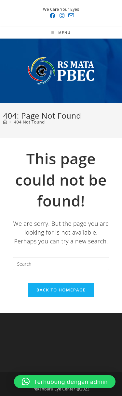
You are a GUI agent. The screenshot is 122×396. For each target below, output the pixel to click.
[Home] (5, 122)
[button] (64, 381)
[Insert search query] (61, 263)
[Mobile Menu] (61, 33)
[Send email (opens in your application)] (70, 15)
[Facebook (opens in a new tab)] (52, 16)
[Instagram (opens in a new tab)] (62, 16)
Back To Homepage (61, 290)
